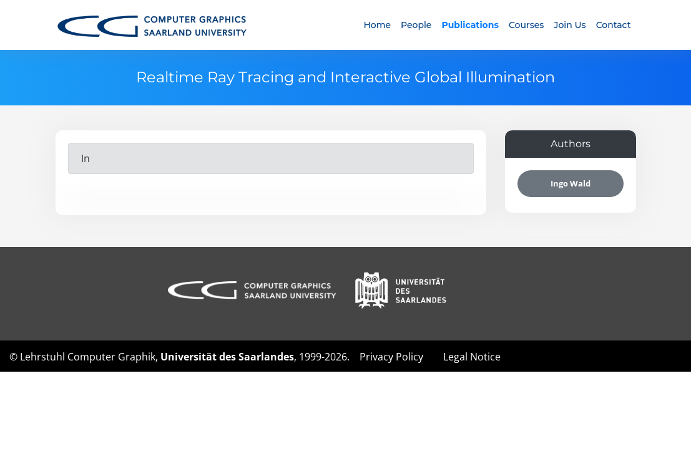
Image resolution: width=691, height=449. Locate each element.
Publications (469, 25)
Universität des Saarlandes (227, 357)
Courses (526, 25)
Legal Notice (472, 357)
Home (377, 25)
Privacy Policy (391, 357)
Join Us (570, 25)
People (416, 25)
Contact (613, 25)
